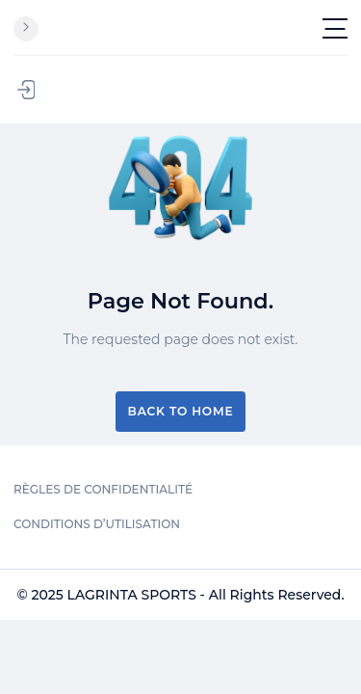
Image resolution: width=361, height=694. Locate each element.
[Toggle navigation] (335, 28)
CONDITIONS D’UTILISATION (96, 524)
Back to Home (181, 411)
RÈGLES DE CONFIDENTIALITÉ (103, 489)
